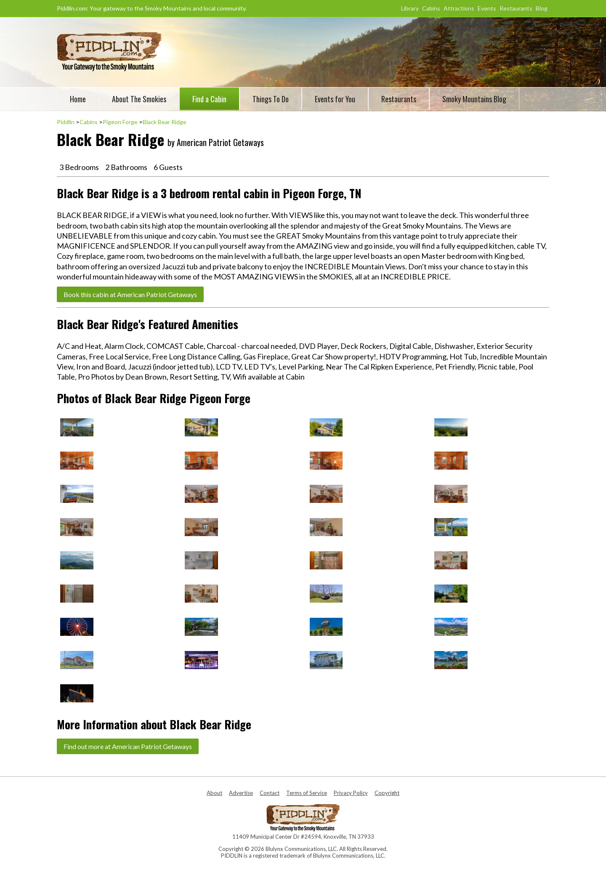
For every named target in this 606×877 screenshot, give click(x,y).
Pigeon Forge (120, 121)
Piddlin (65, 121)
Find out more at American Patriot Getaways (128, 746)
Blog (542, 8)
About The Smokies (139, 98)
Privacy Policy (351, 792)
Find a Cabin (209, 98)
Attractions (459, 8)
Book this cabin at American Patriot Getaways (130, 294)
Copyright (387, 792)
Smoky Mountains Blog (474, 98)
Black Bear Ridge (164, 121)
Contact (269, 792)
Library (410, 8)
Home (78, 98)
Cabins (431, 8)
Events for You (335, 98)
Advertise (241, 792)
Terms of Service (306, 792)
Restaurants (516, 8)
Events (487, 8)
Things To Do (270, 98)
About (214, 792)
